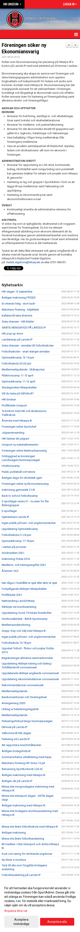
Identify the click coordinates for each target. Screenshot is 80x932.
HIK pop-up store (12, 333)
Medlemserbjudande (14, 691)
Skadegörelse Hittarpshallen (19, 387)
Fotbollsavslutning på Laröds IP (21, 875)
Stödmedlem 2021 (13, 552)
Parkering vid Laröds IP (16, 739)
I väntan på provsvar (14, 546)
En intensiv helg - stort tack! (18, 303)
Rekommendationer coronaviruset (23, 685)
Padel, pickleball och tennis (18, 471)
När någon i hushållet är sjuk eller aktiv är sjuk (29, 582)
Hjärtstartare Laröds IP (15, 517)
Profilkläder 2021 (12, 594)
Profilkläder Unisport (14, 405)
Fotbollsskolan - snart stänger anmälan (26, 351)
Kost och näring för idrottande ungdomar (27, 853)
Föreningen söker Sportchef (19, 426)
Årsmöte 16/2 (10, 570)
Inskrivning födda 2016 (16, 558)
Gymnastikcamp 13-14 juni (18, 357)
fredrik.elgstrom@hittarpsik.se (25, 262)
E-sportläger (9, 511)
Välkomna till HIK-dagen (16, 733)
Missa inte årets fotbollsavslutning (23, 838)
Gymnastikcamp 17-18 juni (18, 541)
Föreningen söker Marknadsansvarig (24, 450)
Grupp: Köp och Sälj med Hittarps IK (24, 630)
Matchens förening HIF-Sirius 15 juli (23, 763)
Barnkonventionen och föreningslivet (24, 697)
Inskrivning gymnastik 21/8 (18, 489)
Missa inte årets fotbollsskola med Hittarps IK (30, 826)
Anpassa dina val (15, 911)
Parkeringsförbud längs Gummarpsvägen (27, 721)
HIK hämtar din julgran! (15, 438)
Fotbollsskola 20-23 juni (16, 363)
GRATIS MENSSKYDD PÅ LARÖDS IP (24, 327)
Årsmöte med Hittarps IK (17, 420)
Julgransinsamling (13, 432)
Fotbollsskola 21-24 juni (16, 535)
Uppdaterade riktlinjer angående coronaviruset (30, 673)
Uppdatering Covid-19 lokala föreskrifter (26, 612)
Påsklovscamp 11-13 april (17, 375)
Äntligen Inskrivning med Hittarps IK (23, 805)
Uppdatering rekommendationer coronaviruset (30, 679)
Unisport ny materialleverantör (20, 444)
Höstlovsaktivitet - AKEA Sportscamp (25, 618)
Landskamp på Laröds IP (17, 339)
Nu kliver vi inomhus (14, 859)
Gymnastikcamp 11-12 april (18, 381)
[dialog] (40, 906)
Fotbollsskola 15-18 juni (16, 642)
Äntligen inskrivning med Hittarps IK (23, 775)
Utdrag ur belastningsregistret (20, 709)
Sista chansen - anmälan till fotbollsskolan (28, 345)
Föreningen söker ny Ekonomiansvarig (25, 483)
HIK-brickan (9, 399)
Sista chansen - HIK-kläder (18, 321)
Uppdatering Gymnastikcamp (20, 529)
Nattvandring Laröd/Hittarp (18, 600)
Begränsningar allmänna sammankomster (27, 658)
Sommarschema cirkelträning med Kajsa (26, 757)
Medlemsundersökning (16, 624)
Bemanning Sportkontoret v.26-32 (22, 769)
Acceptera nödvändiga (21, 922)
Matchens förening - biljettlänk (20, 309)
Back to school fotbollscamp (20, 495)
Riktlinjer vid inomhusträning (19, 606)
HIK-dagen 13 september (17, 291)
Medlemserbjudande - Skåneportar (23, 369)
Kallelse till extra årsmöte (17, 315)
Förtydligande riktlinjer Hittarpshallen (24, 588)
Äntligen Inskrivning (14, 832)
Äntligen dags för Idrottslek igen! (22, 477)
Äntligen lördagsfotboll (16, 751)
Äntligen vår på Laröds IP (17, 781)
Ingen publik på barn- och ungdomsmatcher (29, 523)
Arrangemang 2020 (13, 703)
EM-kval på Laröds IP (14, 727)
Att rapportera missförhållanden (21, 745)
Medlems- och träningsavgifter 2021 (24, 564)
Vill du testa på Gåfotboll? (18, 393)
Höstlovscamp (11, 465)
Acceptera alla (57, 921)
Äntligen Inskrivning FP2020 (18, 297)
